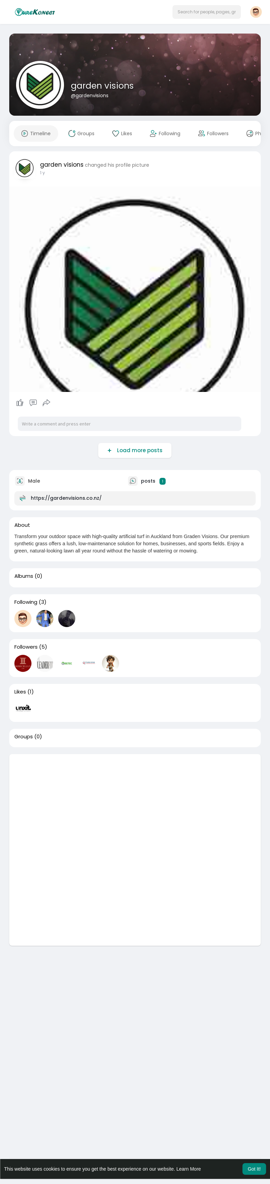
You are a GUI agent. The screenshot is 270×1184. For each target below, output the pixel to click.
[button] (206, 12)
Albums (23, 576)
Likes (20, 692)
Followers (26, 647)
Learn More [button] (189, 1169)
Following (25, 602)
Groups (23, 736)
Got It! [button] (254, 1169)
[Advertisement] (135, 802)
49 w (45, 172)
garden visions (102, 86)
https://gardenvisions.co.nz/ (66, 498)
